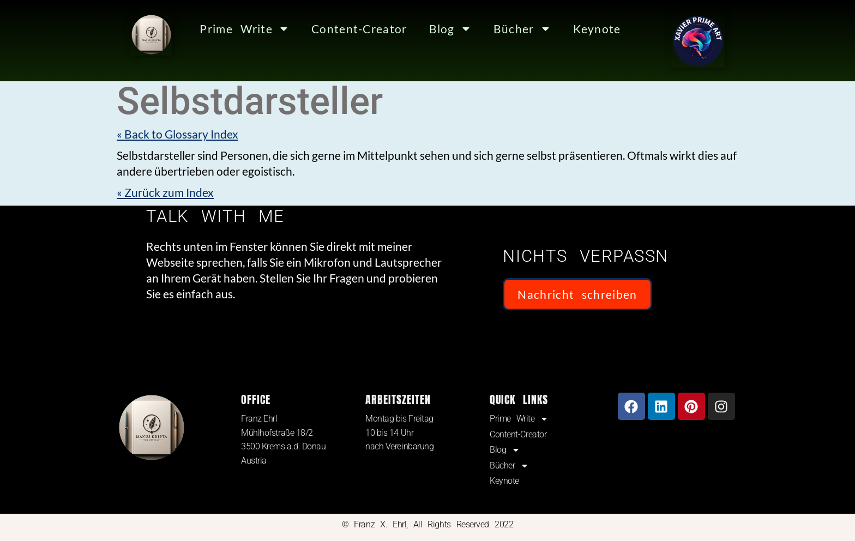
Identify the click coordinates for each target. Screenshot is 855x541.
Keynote (592, 28)
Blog (446, 28)
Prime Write (244, 28)
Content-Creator (356, 28)
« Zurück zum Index (167, 192)
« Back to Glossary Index (180, 134)
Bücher (518, 28)
